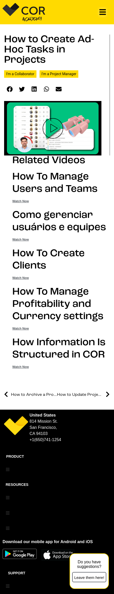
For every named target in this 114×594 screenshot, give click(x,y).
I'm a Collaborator (20, 74)
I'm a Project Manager (59, 74)
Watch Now (20, 201)
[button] (102, 12)
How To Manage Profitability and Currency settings (57, 304)
